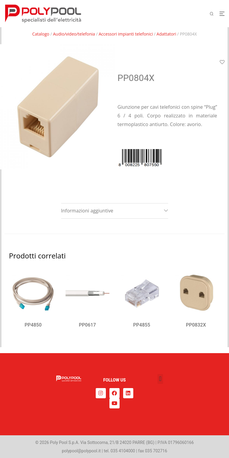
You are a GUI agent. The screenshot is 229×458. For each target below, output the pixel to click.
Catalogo (40, 34)
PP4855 (141, 325)
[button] (160, 379)
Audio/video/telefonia (74, 34)
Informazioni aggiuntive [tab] (87, 210)
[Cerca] (214, 14)
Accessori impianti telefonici (126, 34)
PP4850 (32, 325)
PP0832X (196, 325)
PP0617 (87, 325)
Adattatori (166, 34)
